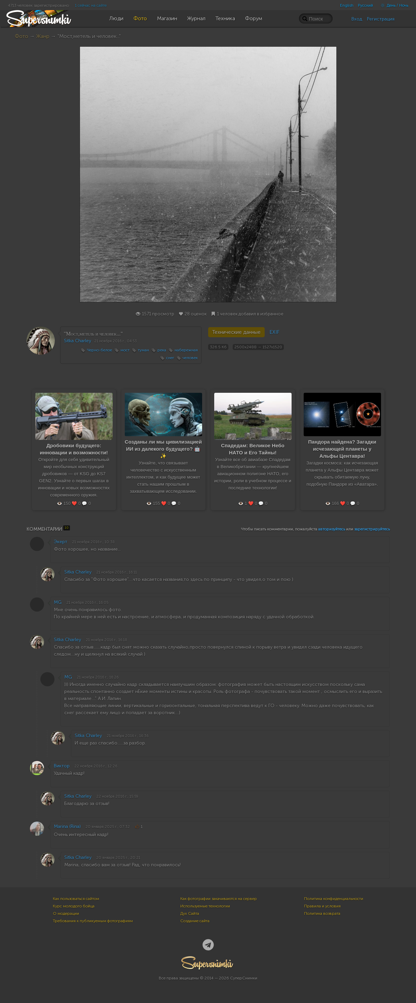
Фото (21, 36)
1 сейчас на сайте (91, 5)
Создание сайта (195, 921)
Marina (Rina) (67, 826)
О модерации (66, 913)
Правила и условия (322, 906)
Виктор (62, 766)
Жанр (42, 36)
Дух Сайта (189, 913)
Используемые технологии (205, 906)
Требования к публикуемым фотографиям (93, 921)
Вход (356, 19)
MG (58, 602)
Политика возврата (322, 913)
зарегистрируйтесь (372, 529)
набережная (186, 350)
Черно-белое (99, 350)
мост (124, 350)
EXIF (274, 332)
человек (190, 357)
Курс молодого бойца (73, 906)
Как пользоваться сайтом (76, 898)
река (161, 350)
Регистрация (380, 19)
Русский (365, 5)
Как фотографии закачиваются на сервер (218, 898)
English (346, 5)
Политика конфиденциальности (333, 898)
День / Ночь (392, 5)
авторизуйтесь (331, 529)
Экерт (60, 542)
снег (170, 357)
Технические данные (236, 332)
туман (143, 350)
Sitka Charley (77, 341)
